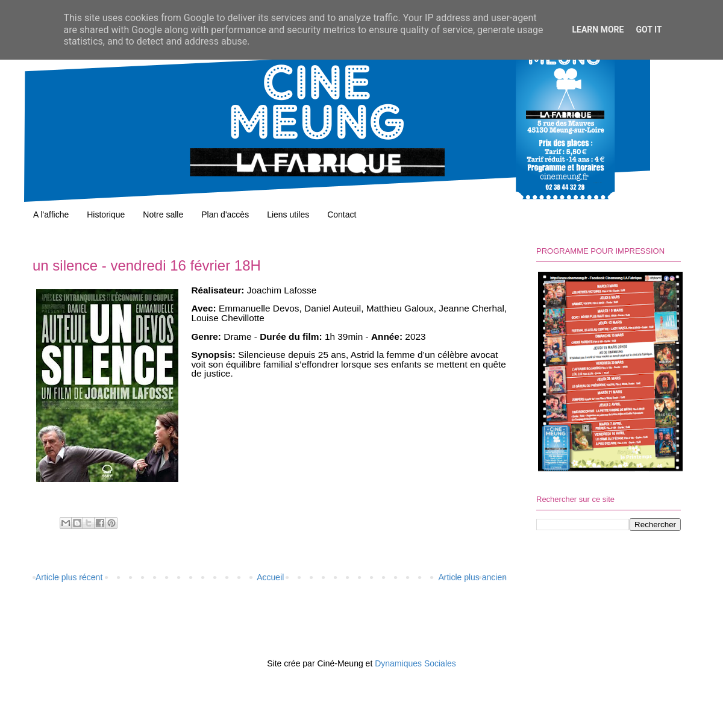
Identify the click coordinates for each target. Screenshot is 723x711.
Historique (106, 214)
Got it (649, 29)
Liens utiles (288, 214)
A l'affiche (51, 214)
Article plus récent (69, 577)
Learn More (598, 29)
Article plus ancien (472, 577)
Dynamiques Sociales (415, 663)
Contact (341, 214)
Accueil (270, 577)
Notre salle (163, 214)
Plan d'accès (225, 214)
